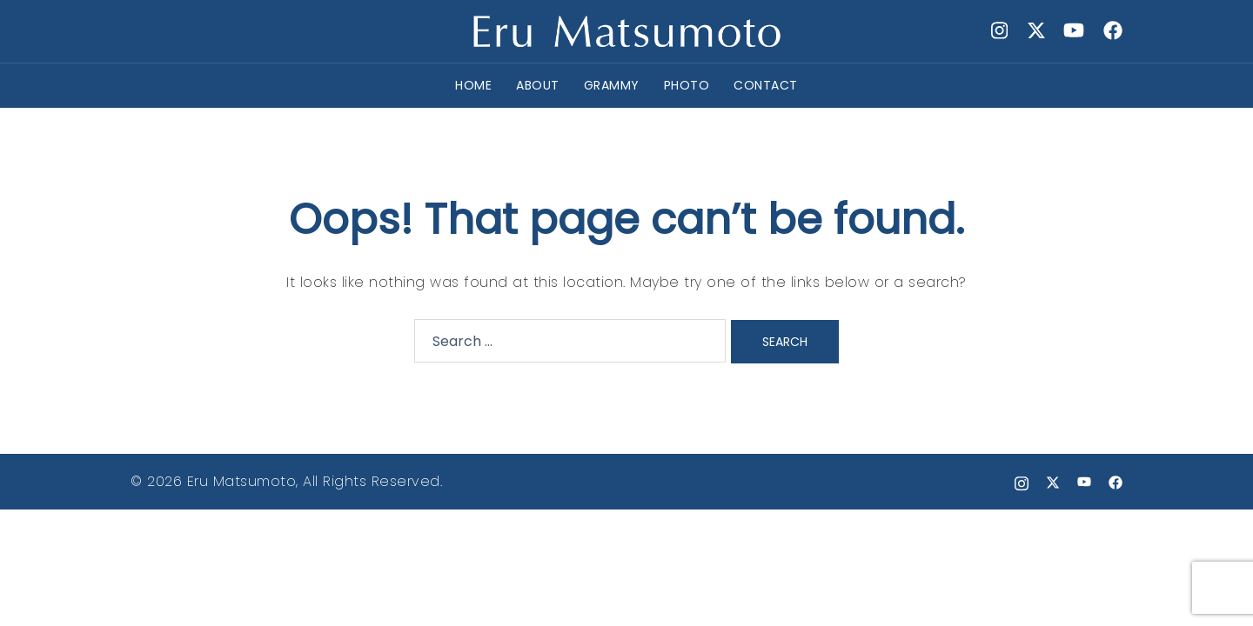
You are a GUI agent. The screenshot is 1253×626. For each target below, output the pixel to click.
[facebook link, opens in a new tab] (1112, 30)
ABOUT (537, 85)
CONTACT (766, 85)
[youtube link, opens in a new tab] (1073, 30)
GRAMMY (612, 85)
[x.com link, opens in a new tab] (1035, 30)
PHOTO (687, 85)
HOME (473, 85)
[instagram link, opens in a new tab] (997, 30)
